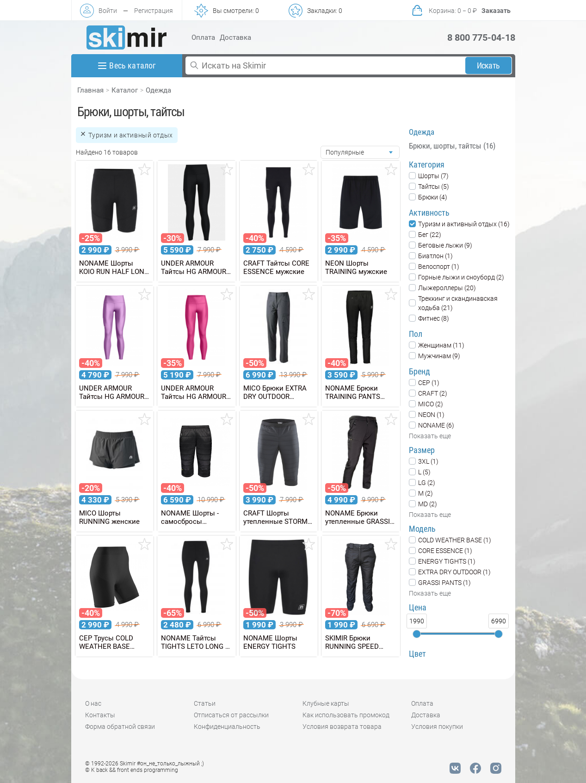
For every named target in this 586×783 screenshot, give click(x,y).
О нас (93, 703)
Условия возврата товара (342, 726)
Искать (488, 65)
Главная (90, 90)
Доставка (235, 37)
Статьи (205, 703)
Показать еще (430, 436)
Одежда (158, 90)
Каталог (124, 90)
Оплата (203, 37)
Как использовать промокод (345, 715)
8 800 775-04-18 (481, 37)
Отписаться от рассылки (231, 715)
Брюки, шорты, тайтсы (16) (452, 145)
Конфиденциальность (227, 726)
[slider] (417, 634)
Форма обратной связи (120, 726)
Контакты (100, 715)
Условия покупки (437, 726)
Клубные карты (325, 703)
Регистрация (153, 10)
